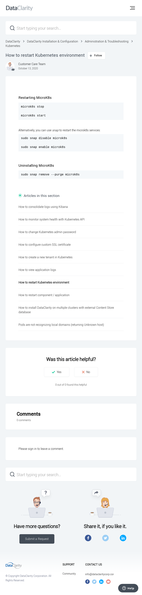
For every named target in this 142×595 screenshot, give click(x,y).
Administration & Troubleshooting (107, 41)
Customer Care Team (31, 64)
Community (69, 573)
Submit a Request (37, 539)
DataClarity (13, 41)
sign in (32, 449)
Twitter (105, 538)
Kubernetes (13, 46)
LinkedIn (123, 538)
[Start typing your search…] (71, 28)
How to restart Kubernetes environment (43, 282)
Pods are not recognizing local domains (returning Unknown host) (61, 325)
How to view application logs (37, 270)
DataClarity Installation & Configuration (52, 41)
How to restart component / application (44, 295)
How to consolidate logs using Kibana (43, 207)
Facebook (88, 538)
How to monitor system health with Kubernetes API (51, 219)
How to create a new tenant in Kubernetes (45, 257)
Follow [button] (98, 55)
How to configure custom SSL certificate (44, 245)
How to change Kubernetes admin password (47, 232)
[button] (132, 8)
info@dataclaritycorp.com (100, 574)
